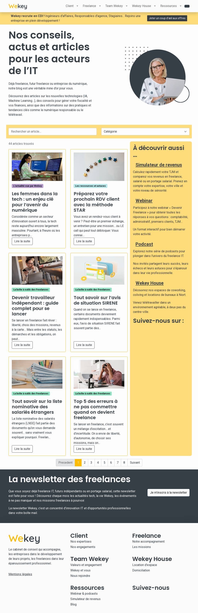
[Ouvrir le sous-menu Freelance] (100, 6)
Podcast (144, 244)
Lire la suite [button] (22, 241)
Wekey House (141, 6)
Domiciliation (141, 570)
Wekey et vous (80, 570)
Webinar (144, 200)
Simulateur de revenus (159, 165)
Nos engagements (82, 547)
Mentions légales (20, 574)
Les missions (141, 547)
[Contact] (186, 6)
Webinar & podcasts (84, 593)
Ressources (168, 6)
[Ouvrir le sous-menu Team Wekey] (126, 6)
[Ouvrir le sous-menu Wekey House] (155, 6)
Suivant (135, 462)
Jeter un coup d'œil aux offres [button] (167, 18)
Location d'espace (144, 565)
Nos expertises (80, 541)
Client (69, 6)
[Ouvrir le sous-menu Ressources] (180, 6)
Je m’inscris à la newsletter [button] (168, 492)
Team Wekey (114, 6)
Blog (73, 604)
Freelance (89, 6)
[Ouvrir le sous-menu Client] (77, 6)
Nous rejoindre (80, 576)
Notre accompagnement (148, 541)
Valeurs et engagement (86, 565)
